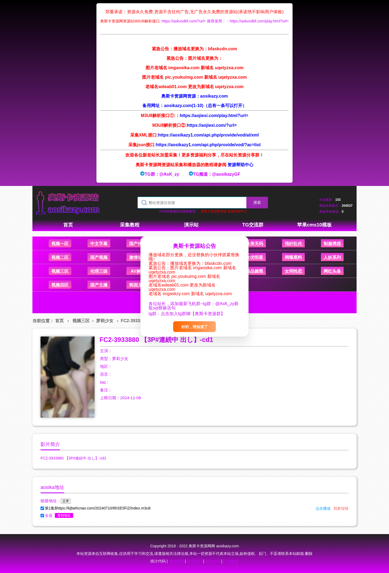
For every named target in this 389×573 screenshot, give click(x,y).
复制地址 (64, 515)
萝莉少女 (104, 320)
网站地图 (176, 561)
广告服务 (231, 561)
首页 (59, 320)
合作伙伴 (212, 561)
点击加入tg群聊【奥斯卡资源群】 (193, 313)
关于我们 (194, 561)
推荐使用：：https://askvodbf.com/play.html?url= (248, 21)
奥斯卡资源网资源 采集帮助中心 (224, 211)
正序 (65, 501)
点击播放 (323, 508)
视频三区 (81, 320)
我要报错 (340, 508)
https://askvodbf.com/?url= (184, 21)
